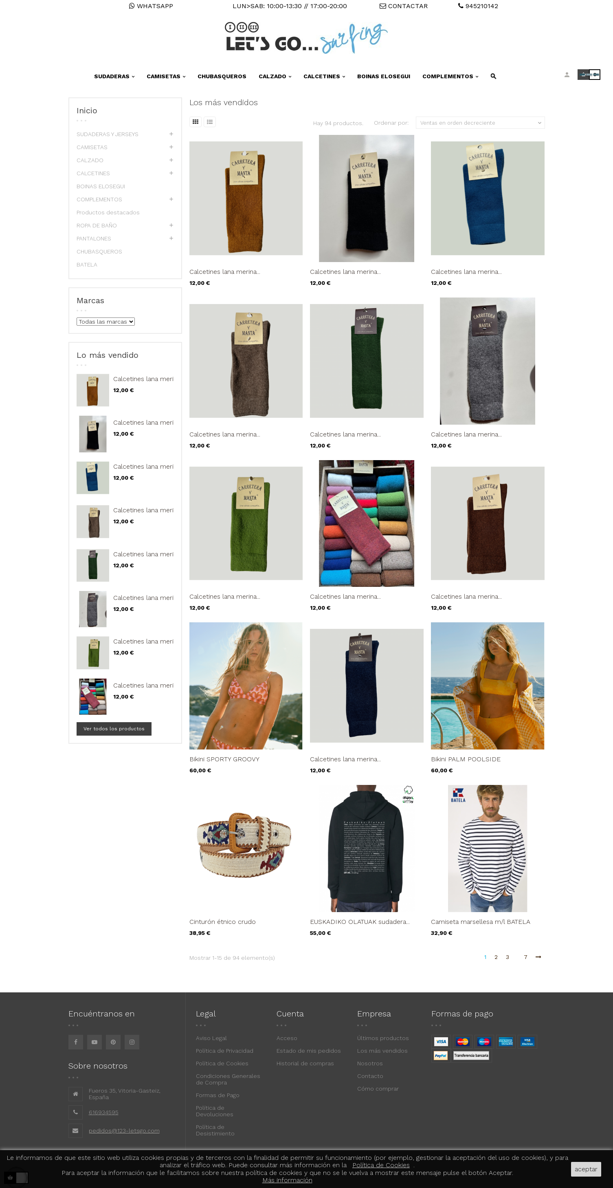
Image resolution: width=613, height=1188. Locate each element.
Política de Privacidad (224, 1050)
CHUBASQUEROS (99, 251)
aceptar (586, 1169)
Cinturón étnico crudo (222, 922)
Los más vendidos (382, 1050)
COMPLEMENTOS (99, 199)
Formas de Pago (217, 1095)
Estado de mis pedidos (309, 1050)
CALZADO (90, 160)
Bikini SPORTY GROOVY (224, 759)
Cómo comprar (378, 1088)
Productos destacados (108, 212)
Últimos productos (383, 1038)
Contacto (370, 1076)
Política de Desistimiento (215, 1130)
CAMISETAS (92, 147)
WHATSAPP (151, 6)
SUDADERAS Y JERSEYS (107, 134)
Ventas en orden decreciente (481, 123)
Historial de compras (305, 1063)
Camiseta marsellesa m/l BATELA (480, 922)
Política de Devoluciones (214, 1110)
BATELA (87, 264)
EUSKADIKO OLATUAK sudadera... (360, 922)
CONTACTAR (404, 6)
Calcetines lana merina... (148, 379)
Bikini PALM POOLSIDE (466, 759)
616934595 (104, 1112)
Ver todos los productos (114, 729)
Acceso (287, 1038)
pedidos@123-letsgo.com (124, 1130)
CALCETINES (93, 173)
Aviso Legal (211, 1038)
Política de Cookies (222, 1063)
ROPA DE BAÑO (97, 225)
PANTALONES (94, 238)
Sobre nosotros (97, 1066)
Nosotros (370, 1063)
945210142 (478, 6)
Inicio (87, 110)
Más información (287, 1180)
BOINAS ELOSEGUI (101, 186)
